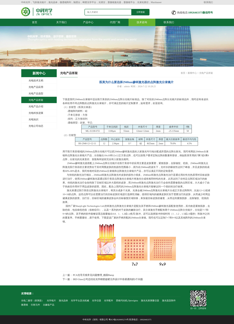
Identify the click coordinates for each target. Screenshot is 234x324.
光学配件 (108, 300)
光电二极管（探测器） (32, 300)
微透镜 (24, 305)
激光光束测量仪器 (150, 300)
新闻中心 (192, 73)
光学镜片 (51, 300)
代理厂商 (115, 22)
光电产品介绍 (36, 106)
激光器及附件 (169, 300)
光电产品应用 (36, 87)
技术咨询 (142, 22)
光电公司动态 (36, 126)
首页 (34, 22)
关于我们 (61, 22)
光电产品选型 (36, 93)
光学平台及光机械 (80, 300)
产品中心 (88, 22)
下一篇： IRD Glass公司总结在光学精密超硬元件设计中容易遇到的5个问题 (103, 279)
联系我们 (208, 2)
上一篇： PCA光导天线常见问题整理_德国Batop (88, 275)
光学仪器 (96, 300)
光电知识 (33, 119)
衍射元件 (35, 305)
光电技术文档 (36, 80)
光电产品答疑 (36, 100)
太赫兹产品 (48, 305)
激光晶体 (63, 300)
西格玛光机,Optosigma (127, 300)
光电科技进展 (36, 113)
